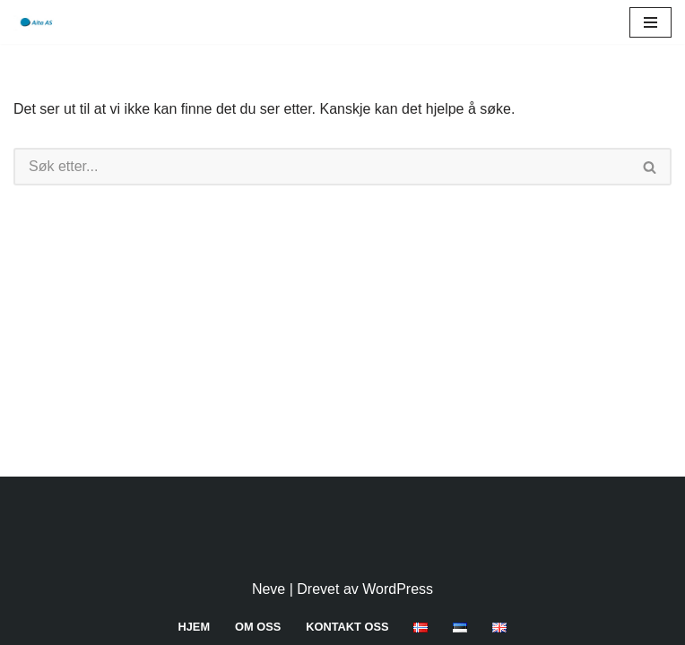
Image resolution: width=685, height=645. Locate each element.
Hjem (194, 626)
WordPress (397, 589)
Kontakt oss (347, 626)
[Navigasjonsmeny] (650, 22)
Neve (268, 589)
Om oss (258, 626)
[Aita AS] (34, 22)
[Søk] (321, 166)
